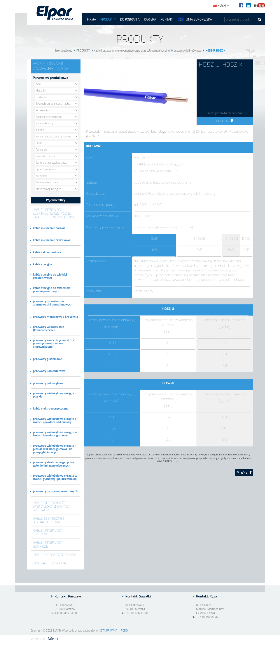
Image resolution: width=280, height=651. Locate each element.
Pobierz (224, 121)
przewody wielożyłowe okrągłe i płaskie (54, 394)
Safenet (52, 639)
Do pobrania (130, 19)
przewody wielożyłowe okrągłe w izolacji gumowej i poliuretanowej (55, 477)
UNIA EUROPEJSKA (199, 19)
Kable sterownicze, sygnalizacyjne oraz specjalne (51, 506)
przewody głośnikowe (47, 359)
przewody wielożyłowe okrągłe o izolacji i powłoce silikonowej (54, 420)
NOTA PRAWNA (108, 630)
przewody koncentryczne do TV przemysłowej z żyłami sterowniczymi (54, 343)
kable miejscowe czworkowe (51, 240)
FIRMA (91, 19)
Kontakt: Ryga (206, 596)
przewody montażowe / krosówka (55, 317)
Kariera (150, 19)
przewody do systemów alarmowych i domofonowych (52, 302)
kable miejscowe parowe (49, 228)
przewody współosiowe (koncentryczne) (48, 328)
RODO (124, 630)
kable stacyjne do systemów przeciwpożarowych (51, 289)
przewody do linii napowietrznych (55, 491)
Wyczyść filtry (55, 200)
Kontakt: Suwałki (138, 596)
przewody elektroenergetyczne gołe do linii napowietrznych (53, 463)
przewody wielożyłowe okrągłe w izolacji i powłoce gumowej (55, 433)
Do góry (244, 472)
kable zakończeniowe (47, 252)
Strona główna (63, 50)
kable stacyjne (42, 264)
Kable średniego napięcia (54, 554)
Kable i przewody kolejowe (48, 532)
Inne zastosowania (49, 563)
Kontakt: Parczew (68, 596)
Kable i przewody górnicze (48, 544)
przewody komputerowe (49, 371)
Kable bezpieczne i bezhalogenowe (48, 520)
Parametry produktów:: (50, 78)
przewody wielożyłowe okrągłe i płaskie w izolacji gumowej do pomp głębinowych (54, 449)
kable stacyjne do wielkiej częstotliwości (50, 276)
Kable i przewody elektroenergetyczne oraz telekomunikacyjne (132, 50)
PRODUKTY (108, 19)
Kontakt (167, 19)
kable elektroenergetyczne (50, 408)
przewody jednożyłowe (187, 50)
